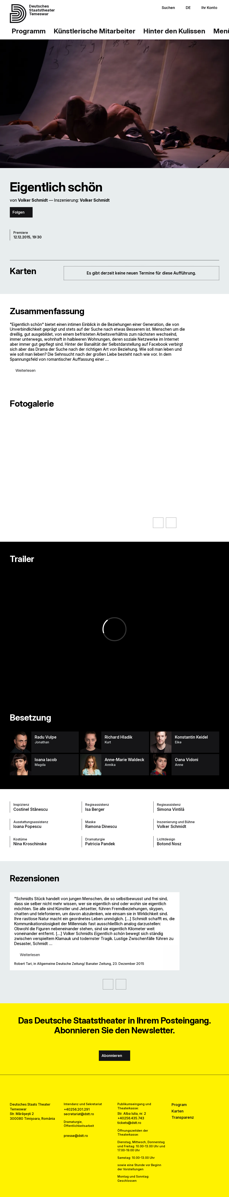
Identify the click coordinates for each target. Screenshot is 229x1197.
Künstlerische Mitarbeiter (94, 31)
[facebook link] (102, 1088)
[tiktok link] (126, 1088)
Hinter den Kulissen (174, 31)
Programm (29, 31)
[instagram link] (114, 1088)
